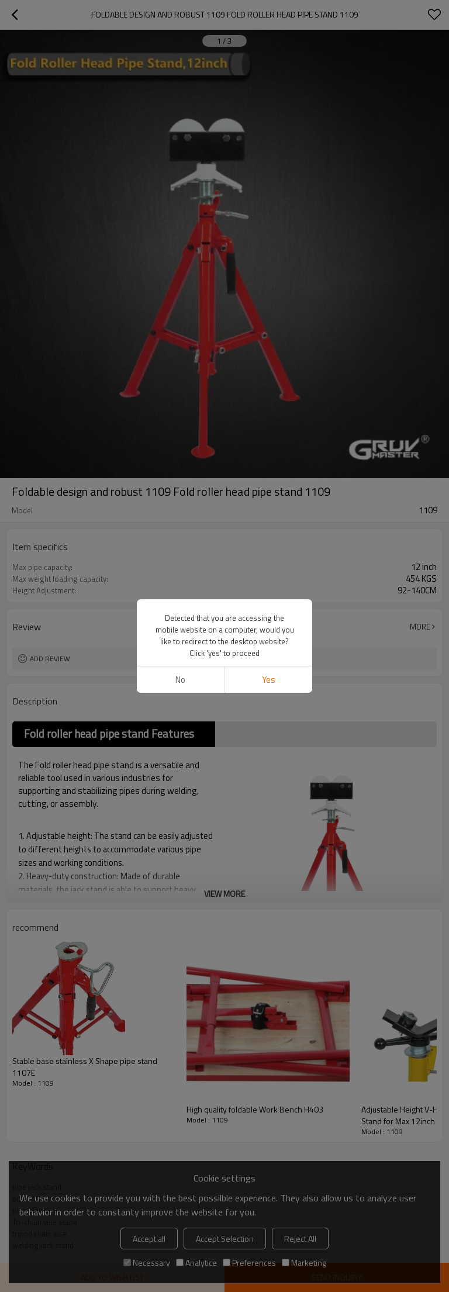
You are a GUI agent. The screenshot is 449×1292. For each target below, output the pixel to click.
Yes (268, 679)
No (180, 679)
